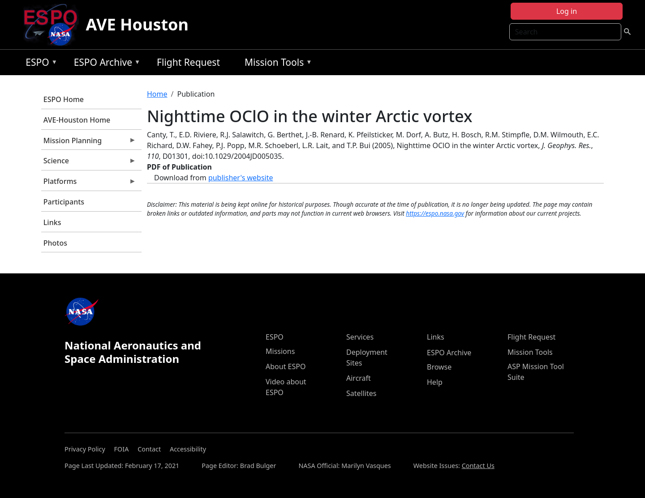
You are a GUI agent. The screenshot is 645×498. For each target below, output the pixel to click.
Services (360, 337)
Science (88, 163)
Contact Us (478, 465)
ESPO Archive (105, 64)
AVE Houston (137, 24)
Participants (63, 202)
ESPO (39, 64)
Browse (439, 367)
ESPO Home (63, 99)
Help (435, 382)
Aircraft (358, 378)
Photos (55, 243)
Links (52, 222)
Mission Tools (276, 64)
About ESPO (285, 366)
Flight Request (188, 62)
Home (157, 94)
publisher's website (240, 178)
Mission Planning (88, 143)
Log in (566, 11)
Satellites (361, 393)
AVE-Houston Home (76, 120)
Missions (280, 351)
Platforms (88, 183)
